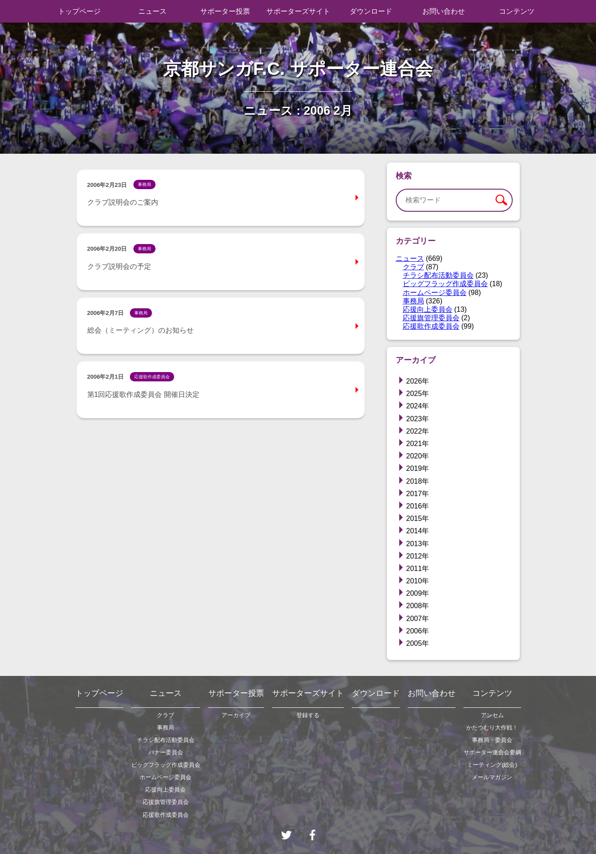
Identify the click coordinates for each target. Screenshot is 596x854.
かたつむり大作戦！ (492, 727)
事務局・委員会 (492, 740)
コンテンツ (516, 11)
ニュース (152, 11)
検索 (500, 200)
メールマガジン (492, 777)
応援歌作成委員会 (431, 326)
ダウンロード (371, 11)
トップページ (79, 11)
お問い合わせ (443, 11)
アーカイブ (236, 715)
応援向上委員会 (427, 309)
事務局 (413, 301)
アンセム (492, 715)
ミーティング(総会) (492, 764)
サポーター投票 (225, 11)
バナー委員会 (165, 752)
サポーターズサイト (298, 11)
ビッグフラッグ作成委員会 (445, 283)
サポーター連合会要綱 (492, 752)
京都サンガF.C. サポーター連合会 (298, 68)
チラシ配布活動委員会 (438, 275)
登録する (307, 715)
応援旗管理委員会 (431, 318)
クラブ (413, 267)
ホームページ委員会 (435, 292)
